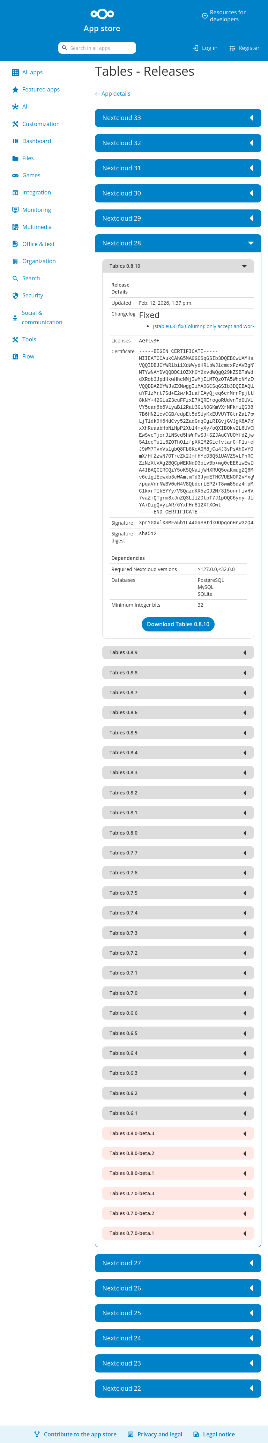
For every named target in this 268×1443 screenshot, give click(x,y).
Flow (23, 356)
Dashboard (31, 141)
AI (20, 106)
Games (26, 175)
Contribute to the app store (75, 1434)
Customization (36, 124)
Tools (24, 339)
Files (23, 158)
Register (244, 48)
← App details (113, 93)
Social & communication (37, 317)
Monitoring (31, 210)
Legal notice (214, 1434)
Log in (205, 48)
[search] (97, 48)
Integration (31, 192)
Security (27, 295)
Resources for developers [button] (223, 15)
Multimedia (32, 227)
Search (26, 278)
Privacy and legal (154, 1434)
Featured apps (36, 89)
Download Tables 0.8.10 (178, 624)
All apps (27, 72)
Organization (34, 261)
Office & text (33, 244)
